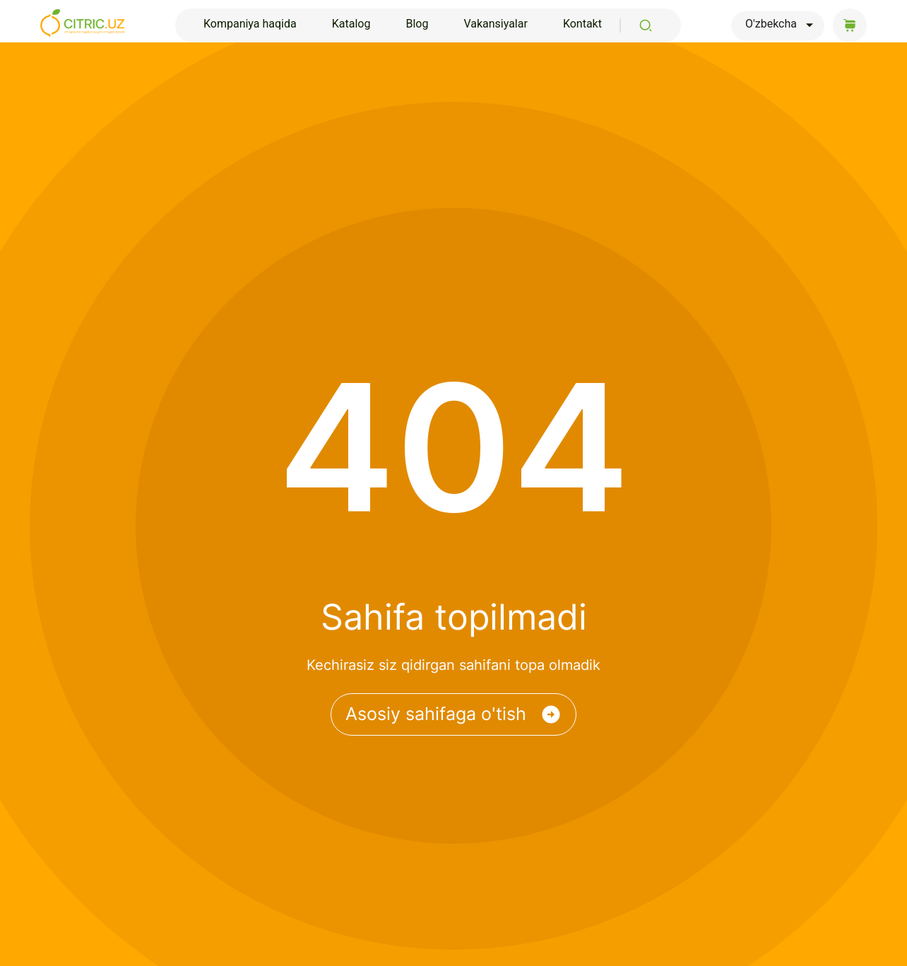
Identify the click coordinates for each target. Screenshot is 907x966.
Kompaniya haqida (250, 23)
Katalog (351, 23)
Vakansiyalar (495, 23)
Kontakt (582, 23)
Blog (416, 23)
